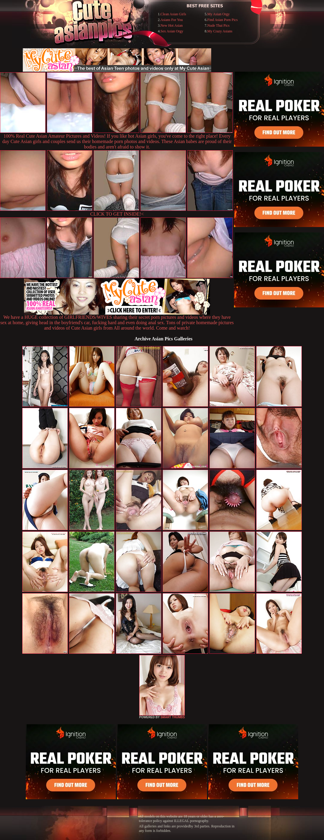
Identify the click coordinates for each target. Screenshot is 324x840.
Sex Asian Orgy (171, 31)
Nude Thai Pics (218, 25)
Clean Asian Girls (173, 14)
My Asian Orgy (218, 14)
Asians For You (171, 20)
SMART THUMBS (172, 717)
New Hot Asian (171, 25)
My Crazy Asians (219, 31)
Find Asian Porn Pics (222, 20)
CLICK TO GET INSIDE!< (117, 214)
